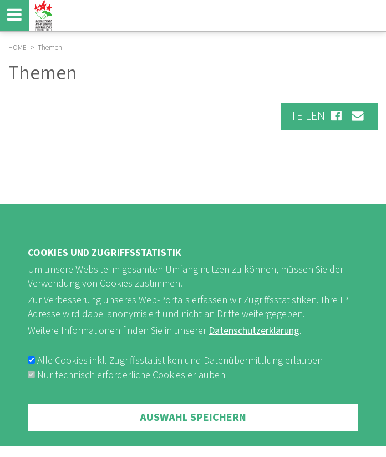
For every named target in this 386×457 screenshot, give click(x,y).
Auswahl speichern (193, 437)
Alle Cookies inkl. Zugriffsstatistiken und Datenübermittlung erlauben (180, 381)
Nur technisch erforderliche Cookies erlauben (131, 395)
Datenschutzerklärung (254, 351)
